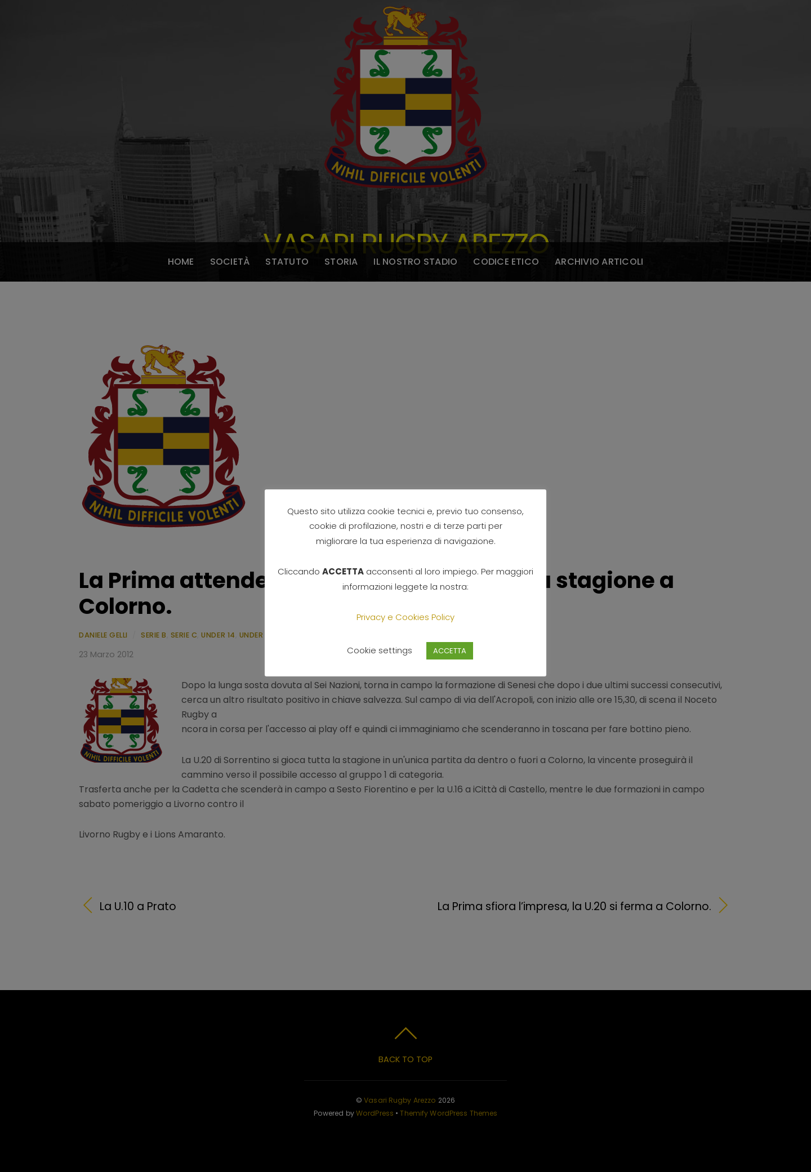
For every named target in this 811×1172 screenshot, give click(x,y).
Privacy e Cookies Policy (405, 617)
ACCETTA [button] (449, 650)
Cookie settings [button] (379, 650)
